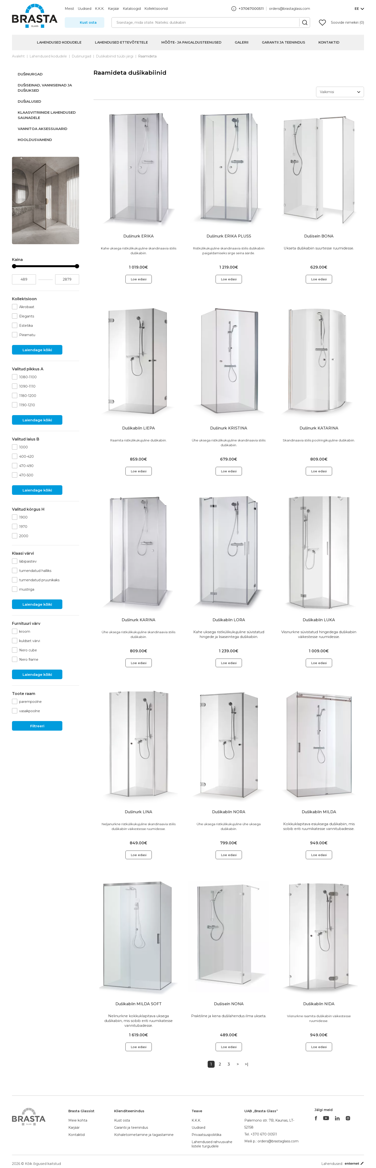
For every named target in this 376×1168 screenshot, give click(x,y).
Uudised (84, 8)
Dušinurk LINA (138, 812)
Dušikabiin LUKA (319, 620)
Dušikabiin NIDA (319, 1004)
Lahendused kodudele (59, 42)
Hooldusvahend (35, 139)
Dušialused (29, 101)
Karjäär (113, 8)
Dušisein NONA (229, 1004)
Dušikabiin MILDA (319, 812)
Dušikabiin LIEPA (138, 428)
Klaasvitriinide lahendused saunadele (47, 115)
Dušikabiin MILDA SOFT (138, 1004)
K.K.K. (99, 8)
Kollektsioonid (156, 8)
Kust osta (88, 22)
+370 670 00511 (264, 1134)
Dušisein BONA (319, 236)
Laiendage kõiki (37, 350)
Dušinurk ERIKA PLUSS (228, 236)
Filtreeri (37, 726)
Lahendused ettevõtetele (121, 42)
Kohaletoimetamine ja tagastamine (144, 1135)
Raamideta (147, 56)
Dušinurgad (81, 56)
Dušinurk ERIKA (138, 236)
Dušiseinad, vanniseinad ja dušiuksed (45, 88)
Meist (69, 8)
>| (246, 1064)
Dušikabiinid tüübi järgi (114, 56)
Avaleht (18, 56)
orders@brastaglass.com (289, 8)
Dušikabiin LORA (228, 620)
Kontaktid (328, 42)
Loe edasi (139, 279)
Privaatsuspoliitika (206, 1135)
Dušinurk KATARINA (319, 428)
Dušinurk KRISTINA (228, 428)
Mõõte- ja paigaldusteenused (191, 42)
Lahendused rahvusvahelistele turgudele (212, 1144)
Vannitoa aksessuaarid (42, 128)
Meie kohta (77, 1120)
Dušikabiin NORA (228, 812)
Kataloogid (132, 8)
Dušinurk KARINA (138, 620)
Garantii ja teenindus (283, 42)
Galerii (241, 42)
